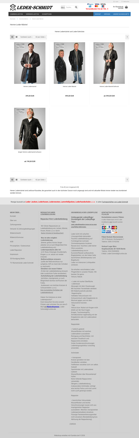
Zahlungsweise (15, 225)
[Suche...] (63, 7)
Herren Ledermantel (29, 86)
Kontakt (98, 14)
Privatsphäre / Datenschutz (20, 246)
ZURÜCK (73, 424)
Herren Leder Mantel (69, 86)
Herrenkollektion (32, 14)
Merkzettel (125, 1)
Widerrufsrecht (15, 233)
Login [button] (115, 1)
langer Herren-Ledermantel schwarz (29, 152)
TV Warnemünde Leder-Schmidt (21, 263)
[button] (12, 37)
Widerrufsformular (16, 237)
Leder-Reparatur (16, 250)
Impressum (14, 254)
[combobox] (26, 37)
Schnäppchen (46, 14)
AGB (11, 242)
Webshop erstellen (61, 435)
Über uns (13, 220)
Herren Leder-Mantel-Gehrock (109, 86)
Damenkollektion (16, 14)
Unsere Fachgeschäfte (121, 14)
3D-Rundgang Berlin (17, 259)
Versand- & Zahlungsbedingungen (22, 229)
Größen (107, 14)
